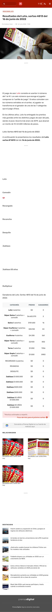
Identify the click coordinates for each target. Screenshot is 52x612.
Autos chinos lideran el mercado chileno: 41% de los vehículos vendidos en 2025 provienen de (28, 567)
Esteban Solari (8, 24)
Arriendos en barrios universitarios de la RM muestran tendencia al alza (29, 539)
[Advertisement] (26, 77)
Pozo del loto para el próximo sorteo (32, 417)
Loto (18, 93)
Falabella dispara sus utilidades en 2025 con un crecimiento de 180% (27, 558)
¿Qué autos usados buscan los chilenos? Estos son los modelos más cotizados (28, 548)
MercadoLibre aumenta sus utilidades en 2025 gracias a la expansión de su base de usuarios (29, 576)
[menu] (49, 3)
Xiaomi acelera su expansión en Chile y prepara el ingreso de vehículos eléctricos (27, 530)
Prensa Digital (16, 607)
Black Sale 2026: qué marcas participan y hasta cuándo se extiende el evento (27, 585)
